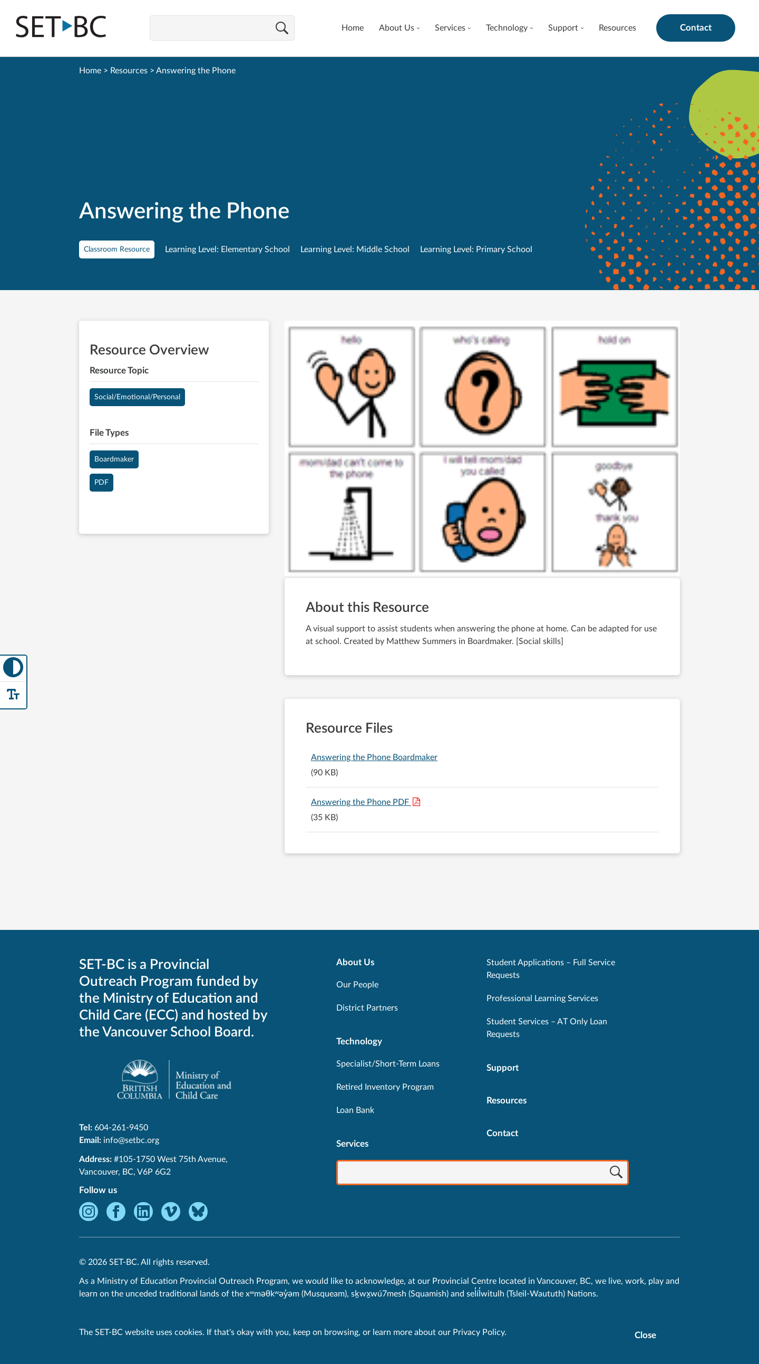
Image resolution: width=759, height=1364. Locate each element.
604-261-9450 (121, 1127)
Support (563, 28)
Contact (696, 27)
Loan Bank (355, 1110)
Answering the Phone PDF (361, 802)
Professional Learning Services (542, 998)
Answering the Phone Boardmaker (374, 757)
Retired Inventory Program (385, 1087)
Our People (357, 985)
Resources (617, 28)
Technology (507, 28)
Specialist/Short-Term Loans (388, 1064)
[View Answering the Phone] (482, 449)
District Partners (367, 1008)
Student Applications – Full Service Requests (550, 968)
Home (353, 28)
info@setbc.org (131, 1140)
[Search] (282, 29)
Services (450, 28)
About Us (396, 28)
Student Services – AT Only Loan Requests (546, 1028)
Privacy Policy (478, 1332)
